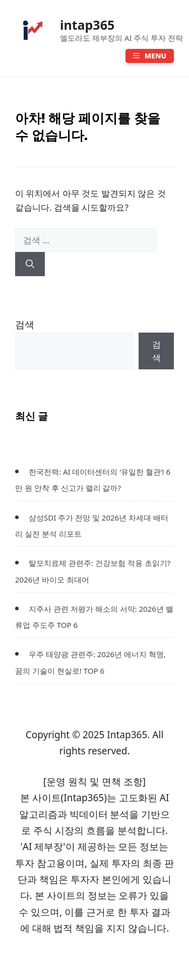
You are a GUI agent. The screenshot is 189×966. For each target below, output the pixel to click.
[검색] (30, 264)
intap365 (87, 24)
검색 (24, 324)
